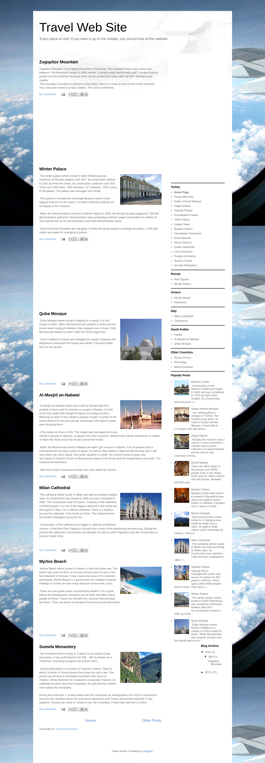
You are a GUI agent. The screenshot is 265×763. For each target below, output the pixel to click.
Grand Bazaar (182, 237)
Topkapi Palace (183, 210)
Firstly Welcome (183, 196)
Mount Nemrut (182, 242)
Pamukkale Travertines (188, 233)
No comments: (48, 94)
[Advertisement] (100, 132)
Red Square (181, 279)
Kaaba (178, 334)
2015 (208, 672)
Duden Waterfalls (184, 247)
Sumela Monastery (57, 646)
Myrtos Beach (53, 561)
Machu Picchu (182, 357)
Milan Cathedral (54, 487)
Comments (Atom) (66, 729)
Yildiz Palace (182, 219)
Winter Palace (53, 169)
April (211, 656)
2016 (208, 651)
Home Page (181, 192)
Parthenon (180, 302)
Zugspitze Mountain (58, 62)
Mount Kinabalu (183, 366)
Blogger (148, 751)
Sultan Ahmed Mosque (187, 201)
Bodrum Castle (183, 260)
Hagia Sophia (182, 205)
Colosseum (181, 320)
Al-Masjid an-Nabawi (59, 395)
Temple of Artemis (185, 256)
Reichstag (180, 362)
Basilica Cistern (183, 228)
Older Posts (151, 720)
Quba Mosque (53, 313)
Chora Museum (183, 251)
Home (91, 720)
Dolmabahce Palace (186, 215)
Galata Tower (182, 224)
